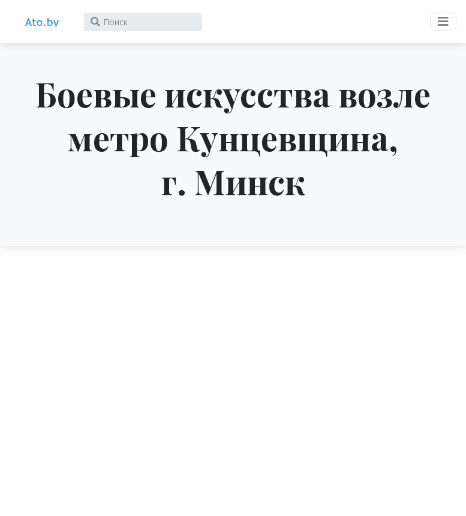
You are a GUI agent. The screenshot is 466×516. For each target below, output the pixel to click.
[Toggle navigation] (443, 22)
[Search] (143, 22)
